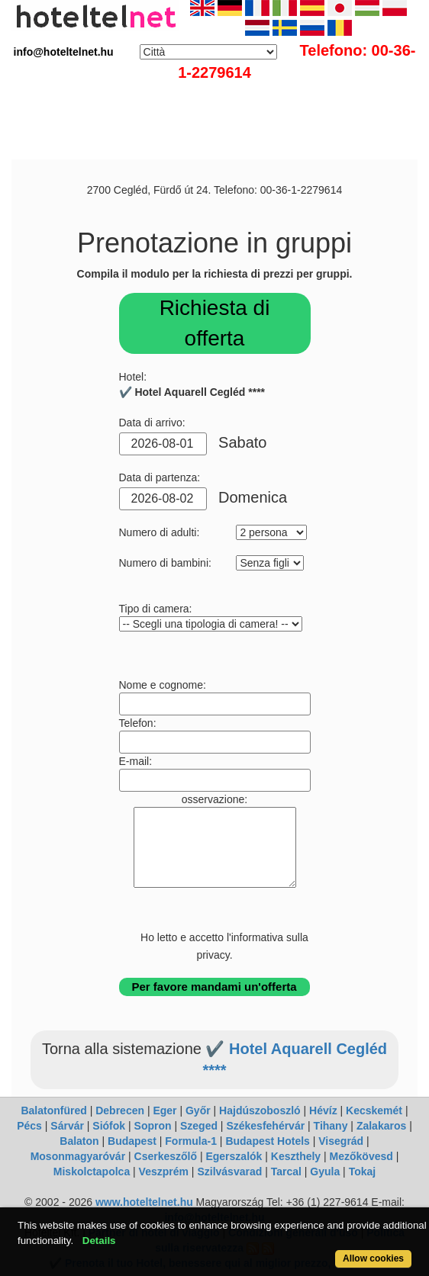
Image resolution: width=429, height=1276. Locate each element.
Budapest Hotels (267, 1141)
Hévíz (323, 1110)
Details (99, 1240)
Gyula (325, 1171)
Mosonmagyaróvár (78, 1156)
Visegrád (340, 1141)
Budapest (132, 1141)
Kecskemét (374, 1110)
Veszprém (164, 1171)
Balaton (79, 1141)
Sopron (153, 1126)
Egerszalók (233, 1156)
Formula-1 (191, 1141)
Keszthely (296, 1156)
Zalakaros (381, 1126)
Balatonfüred (53, 1110)
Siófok (108, 1126)
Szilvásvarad (229, 1171)
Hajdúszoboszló (260, 1110)
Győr (198, 1110)
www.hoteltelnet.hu (144, 1202)
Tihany (331, 1126)
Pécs (29, 1126)
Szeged (199, 1126)
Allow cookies (373, 1258)
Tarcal (286, 1171)
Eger (164, 1110)
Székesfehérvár (265, 1126)
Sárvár (67, 1126)
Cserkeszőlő (165, 1156)
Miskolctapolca (91, 1171)
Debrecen (119, 1110)
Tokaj (362, 1171)
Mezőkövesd (361, 1156)
